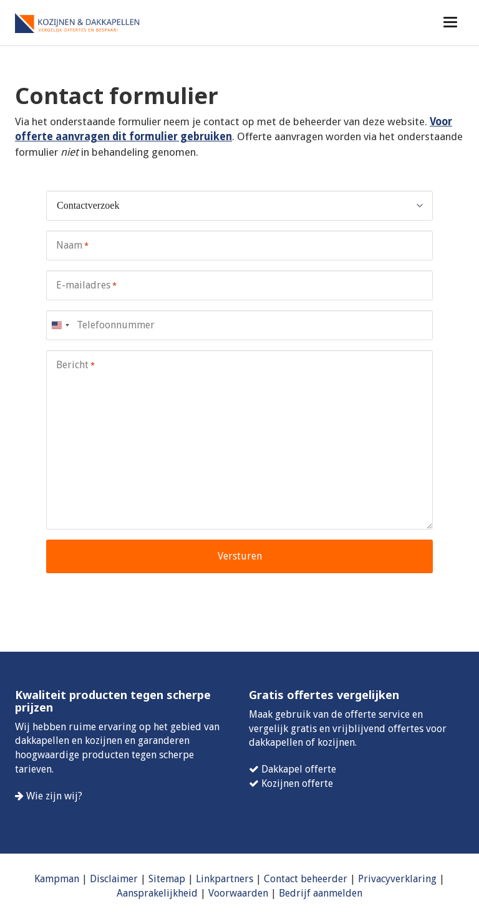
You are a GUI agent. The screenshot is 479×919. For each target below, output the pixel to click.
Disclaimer (114, 879)
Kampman (56, 879)
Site (156, 879)
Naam (72, 245)
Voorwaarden (238, 893)
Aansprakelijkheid (157, 893)
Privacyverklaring (397, 879)
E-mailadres (86, 285)
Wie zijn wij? (54, 796)
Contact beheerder (305, 879)
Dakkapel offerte (298, 769)
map (175, 879)
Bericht (75, 365)
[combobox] (60, 325)
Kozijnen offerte (297, 783)
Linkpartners (224, 879)
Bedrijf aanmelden (320, 893)
